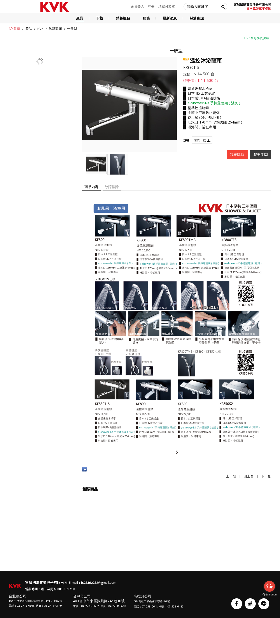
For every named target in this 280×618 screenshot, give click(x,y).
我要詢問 (261, 154)
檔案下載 (200, 140)
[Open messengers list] (269, 586)
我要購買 (237, 154)
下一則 (266, 476)
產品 (28, 28)
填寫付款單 (166, 6)
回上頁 (249, 476)
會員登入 (137, 6)
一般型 (72, 28)
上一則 (231, 476)
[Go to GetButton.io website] (269, 594)
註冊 (151, 6)
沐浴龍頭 (55, 28)
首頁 (17, 28)
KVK (40, 28)
